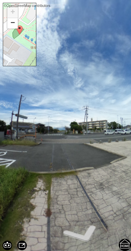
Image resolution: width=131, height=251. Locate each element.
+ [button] (12, 12)
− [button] (12, 23)
